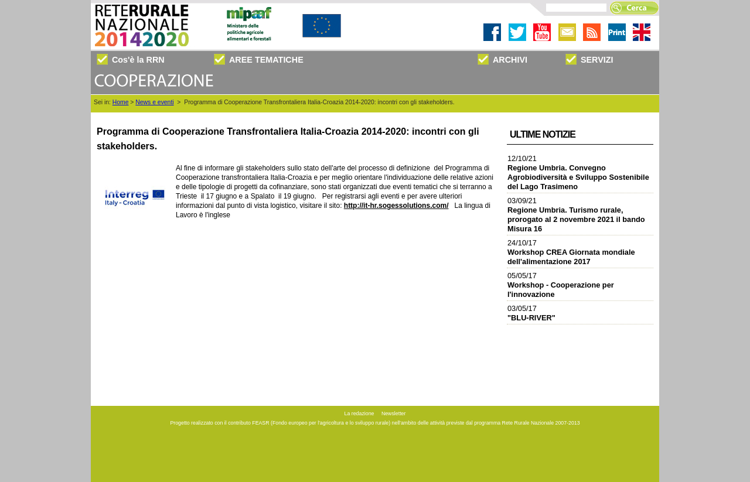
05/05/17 (560, 285)
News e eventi (154, 102)
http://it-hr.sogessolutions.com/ (396, 205)
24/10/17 (571, 252)
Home (120, 102)
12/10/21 (578, 172)
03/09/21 (576, 214)
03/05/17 (531, 313)
